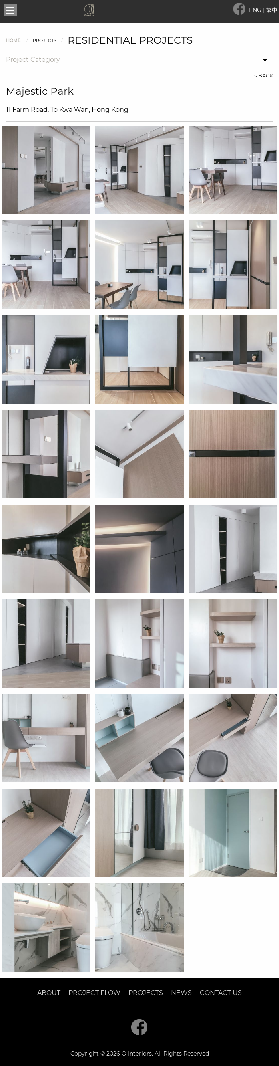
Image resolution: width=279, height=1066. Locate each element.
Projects (145, 993)
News (181, 993)
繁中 (271, 10)
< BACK (263, 76)
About (48, 993)
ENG (256, 10)
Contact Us (221, 993)
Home (13, 40)
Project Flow (94, 993)
